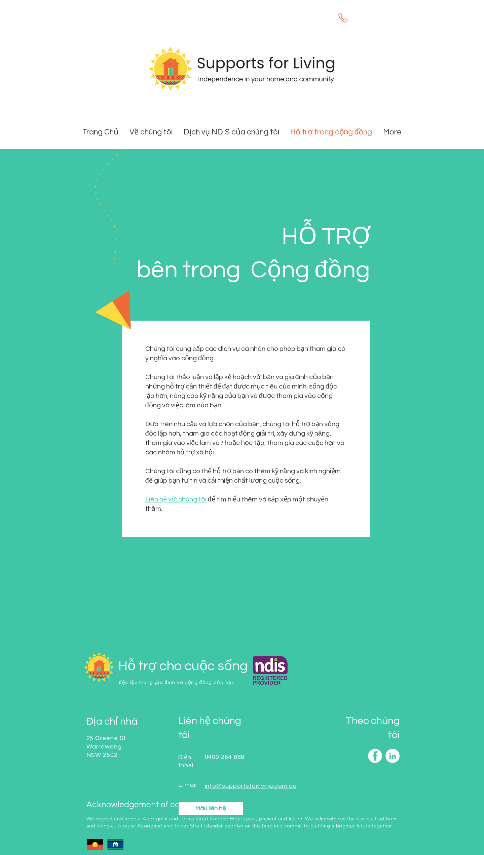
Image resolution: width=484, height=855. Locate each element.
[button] (232, 132)
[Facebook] (375, 756)
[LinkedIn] (392, 756)
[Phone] (343, 18)
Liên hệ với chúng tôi (176, 499)
